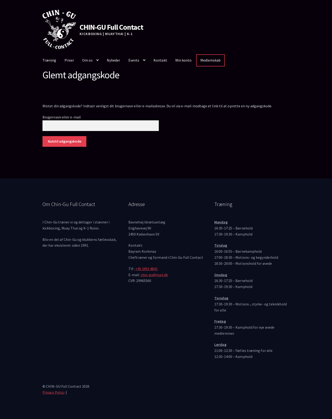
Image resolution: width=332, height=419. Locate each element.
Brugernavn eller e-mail (61, 117)
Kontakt (160, 60)
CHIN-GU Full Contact (111, 27)
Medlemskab (210, 60)
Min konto (183, 60)
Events (133, 60)
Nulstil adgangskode (64, 141)
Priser (69, 60)
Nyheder (113, 60)
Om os (87, 60)
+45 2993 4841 (146, 268)
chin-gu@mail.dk (154, 274)
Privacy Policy (53, 392)
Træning (49, 60)
